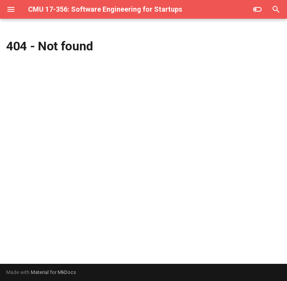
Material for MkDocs (53, 272)
